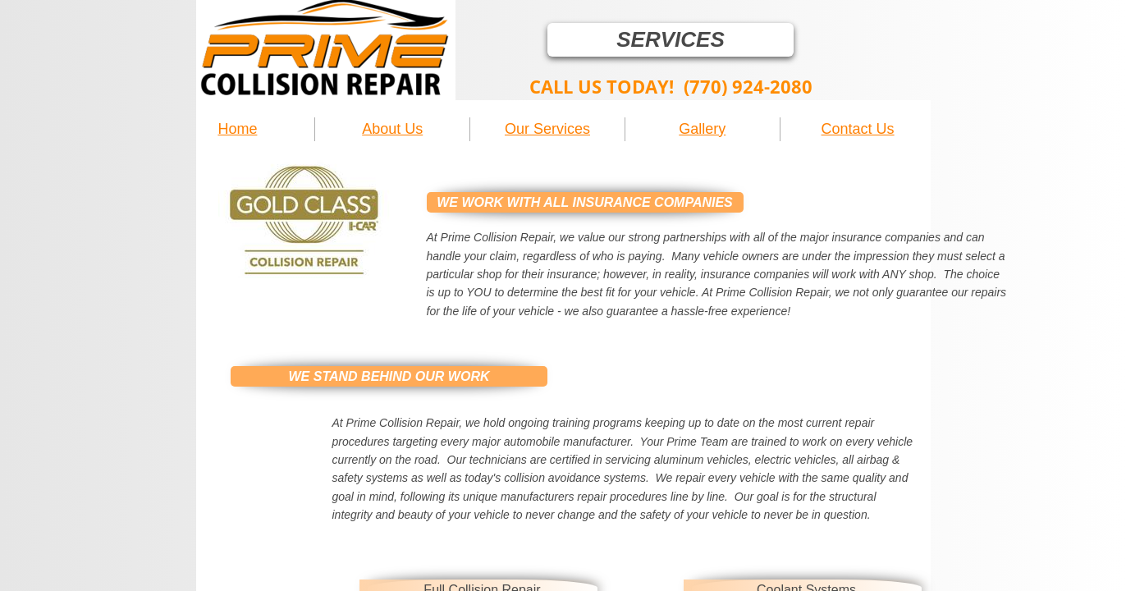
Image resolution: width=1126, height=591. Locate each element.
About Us (392, 129)
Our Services (547, 129)
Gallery (702, 129)
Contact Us (858, 129)
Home (237, 129)
